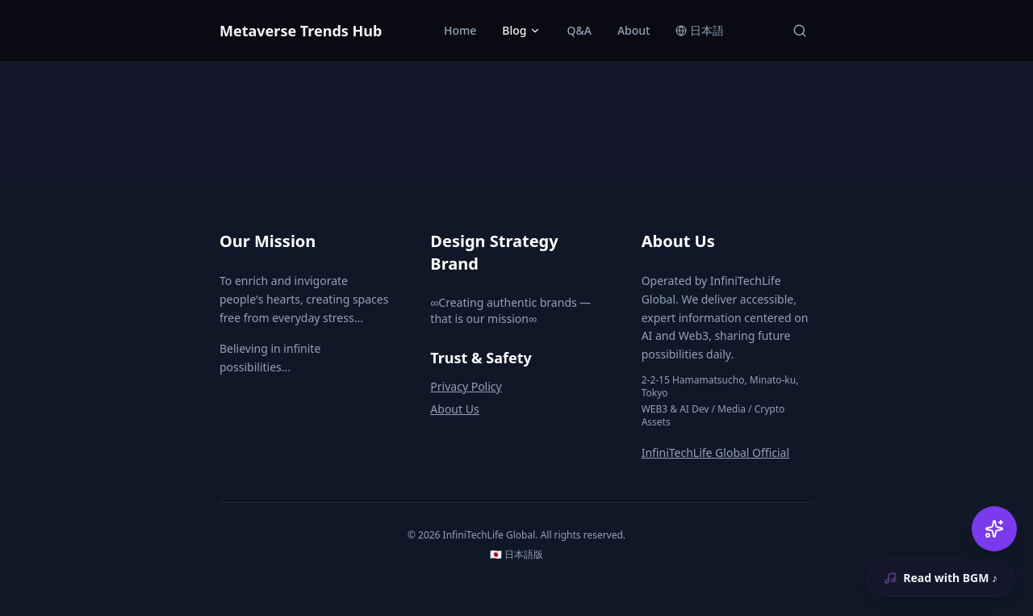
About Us (454, 409)
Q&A (579, 30)
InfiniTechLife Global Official (715, 452)
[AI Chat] (994, 528)
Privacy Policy (465, 386)
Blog (521, 30)
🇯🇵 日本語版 (516, 554)
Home (460, 30)
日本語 (699, 30)
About (633, 30)
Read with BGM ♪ (940, 577)
